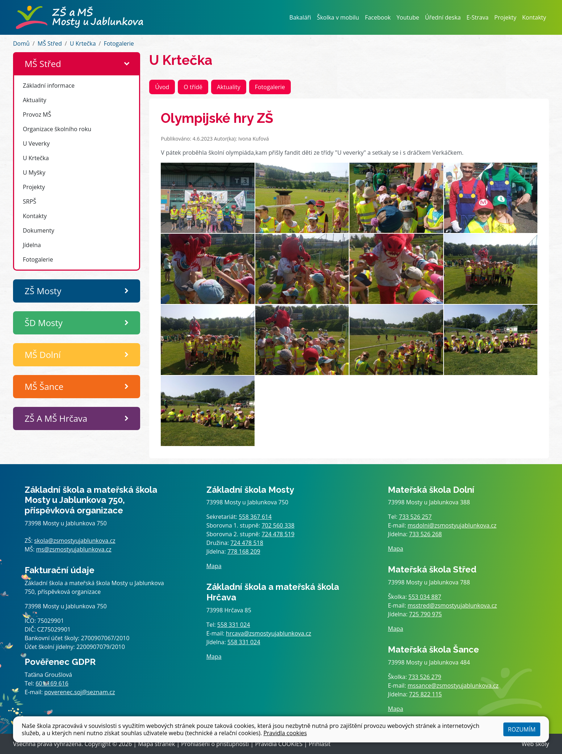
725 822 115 (425, 694)
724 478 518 (246, 543)
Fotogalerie (119, 43)
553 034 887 (424, 597)
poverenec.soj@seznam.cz (79, 692)
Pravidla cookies (285, 733)
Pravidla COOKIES (278, 744)
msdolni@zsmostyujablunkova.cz (452, 525)
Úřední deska (443, 17)
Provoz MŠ (37, 114)
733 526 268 (425, 534)
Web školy (535, 744)
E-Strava (477, 17)
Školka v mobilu (338, 17)
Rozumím (522, 729)
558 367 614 (255, 517)
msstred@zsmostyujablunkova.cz (452, 605)
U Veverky (36, 143)
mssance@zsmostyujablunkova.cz (453, 686)
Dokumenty (38, 230)
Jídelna (32, 245)
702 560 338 (277, 525)
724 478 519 (277, 534)
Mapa (214, 566)
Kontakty (534, 17)
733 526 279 (424, 677)
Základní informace (49, 85)
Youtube (408, 17)
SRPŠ (29, 201)
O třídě (193, 87)
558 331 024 (233, 625)
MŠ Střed (50, 43)
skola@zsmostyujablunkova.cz (74, 541)
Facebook (378, 17)
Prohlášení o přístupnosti (215, 744)
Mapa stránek (156, 744)
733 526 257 (415, 517)
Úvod (162, 87)
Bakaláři (300, 17)
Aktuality (34, 100)
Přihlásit (319, 744)
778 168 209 (243, 551)
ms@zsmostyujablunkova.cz (74, 549)
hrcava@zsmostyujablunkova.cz (268, 633)
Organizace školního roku (57, 129)
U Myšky (34, 172)
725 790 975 (425, 614)
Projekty (505, 17)
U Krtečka (83, 43)
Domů (21, 43)
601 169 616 (51, 683)
